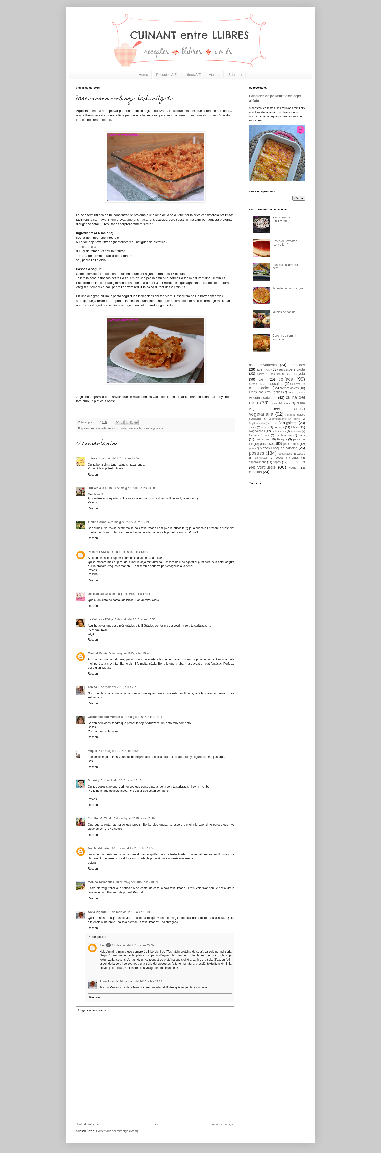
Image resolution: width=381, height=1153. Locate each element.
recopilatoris (285, 453)
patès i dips (291, 444)
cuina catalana (265, 398)
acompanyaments (263, 365)
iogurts (265, 427)
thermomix (296, 462)
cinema (296, 383)
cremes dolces (289, 388)
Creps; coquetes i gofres (265, 392)
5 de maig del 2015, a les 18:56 (135, 619)
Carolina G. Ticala (100, 818)
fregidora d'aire (257, 423)
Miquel (92, 751)
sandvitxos (261, 457)
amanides (297, 365)
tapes (277, 462)
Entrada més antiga (220, 1124)
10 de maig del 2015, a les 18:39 (136, 882)
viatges (293, 467)
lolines (92, 458)
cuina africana (296, 392)
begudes (275, 373)
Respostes (99, 937)
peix (251, 448)
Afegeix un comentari (92, 1010)
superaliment (257, 462)
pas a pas (262, 439)
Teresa (92, 687)
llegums (279, 427)
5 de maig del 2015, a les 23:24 (141, 717)
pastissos (267, 444)
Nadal (253, 435)
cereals (253, 383)
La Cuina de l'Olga (100, 619)
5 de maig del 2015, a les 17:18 (129, 594)
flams (297, 418)
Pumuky (93, 780)
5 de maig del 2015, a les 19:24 (129, 653)
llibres (295, 427)
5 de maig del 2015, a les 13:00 (127, 551)
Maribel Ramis (98, 653)
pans (301, 435)
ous (267, 435)
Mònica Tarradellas (101, 882)
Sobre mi (235, 74)
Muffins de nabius (283, 312)
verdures (266, 467)
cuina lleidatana (280, 403)
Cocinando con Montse (104, 717)
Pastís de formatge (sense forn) (284, 242)
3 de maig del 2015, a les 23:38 (134, 488)
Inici (155, 1124)
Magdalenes (257, 431)
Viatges (214, 74)
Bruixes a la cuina (100, 488)
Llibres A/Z (193, 74)
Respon (93, 474)
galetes (291, 423)
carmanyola (134, 428)
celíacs (285, 378)
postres (256, 453)
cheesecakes (273, 384)
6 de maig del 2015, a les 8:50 (118, 751)
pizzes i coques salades (279, 448)
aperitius (263, 369)
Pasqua (282, 439)
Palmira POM (97, 551)
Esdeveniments (278, 418)
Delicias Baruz (98, 594)
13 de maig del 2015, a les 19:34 (129, 912)
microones (296, 431)
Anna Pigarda (97, 912)
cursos (288, 414)
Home (143, 74)
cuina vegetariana (153, 428)
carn (262, 379)
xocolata (255, 472)
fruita (273, 423)
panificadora (284, 435)
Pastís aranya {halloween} (281, 219)
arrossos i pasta (117, 428)
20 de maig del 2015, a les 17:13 (141, 981)
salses (301, 453)
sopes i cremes (287, 457)
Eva (102, 945)
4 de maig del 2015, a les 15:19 (128, 522)
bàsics (260, 373)
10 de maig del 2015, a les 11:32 (133, 848)
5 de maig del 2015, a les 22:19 (118, 687)
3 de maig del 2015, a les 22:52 (119, 458)
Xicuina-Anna (97, 522)
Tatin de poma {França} (287, 288)
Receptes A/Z (166, 74)
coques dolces (260, 388)
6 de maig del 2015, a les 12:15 (121, 780)
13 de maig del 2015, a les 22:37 (133, 945)
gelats (252, 427)
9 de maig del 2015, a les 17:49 (134, 818)
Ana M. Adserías (99, 848)
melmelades (279, 431)
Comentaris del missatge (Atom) (117, 1131)
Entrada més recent (90, 1124)
